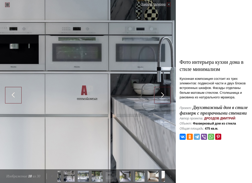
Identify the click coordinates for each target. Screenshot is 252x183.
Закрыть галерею (153, 4)
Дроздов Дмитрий (219, 118)
